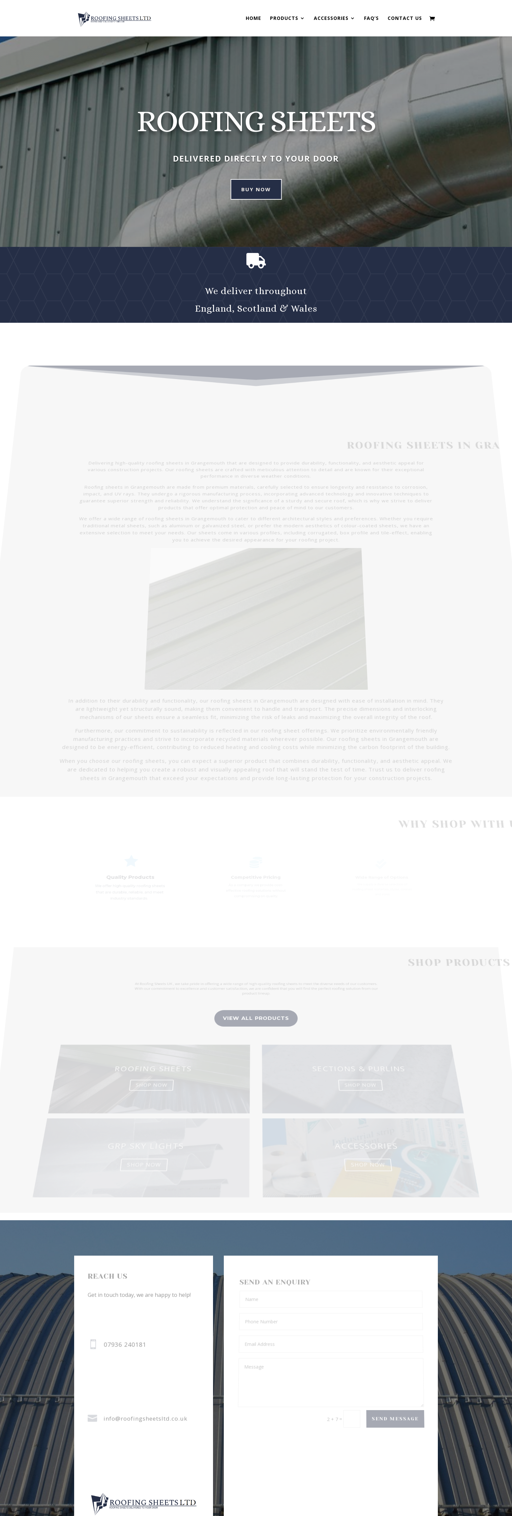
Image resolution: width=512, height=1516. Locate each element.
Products (284, 18)
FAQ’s (371, 18)
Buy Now (242, 189)
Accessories (331, 18)
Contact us (405, 18)
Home (253, 18)
